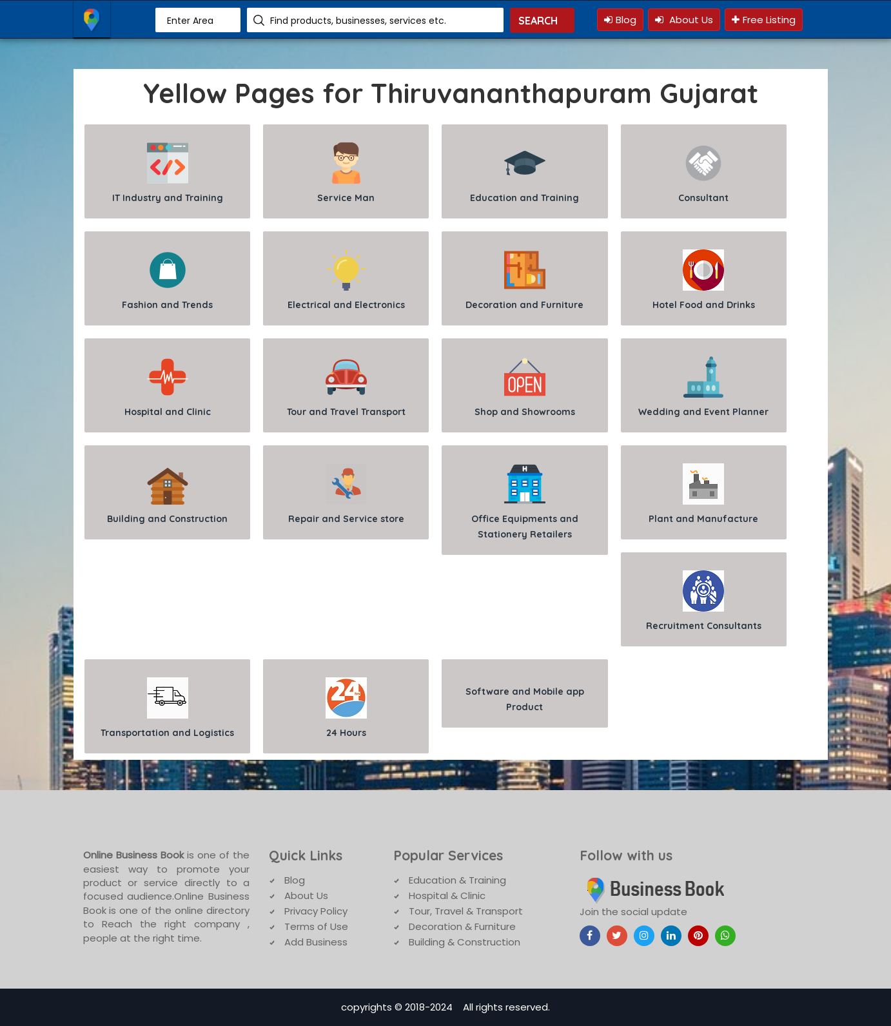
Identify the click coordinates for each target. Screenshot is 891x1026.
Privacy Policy (316, 911)
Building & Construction (464, 942)
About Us (684, 19)
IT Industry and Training (167, 173)
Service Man (346, 173)
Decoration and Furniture (524, 280)
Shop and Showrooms (525, 387)
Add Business (316, 942)
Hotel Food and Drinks (703, 280)
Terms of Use (316, 926)
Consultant (703, 173)
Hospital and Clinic (167, 387)
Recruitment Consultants (703, 601)
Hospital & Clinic (447, 895)
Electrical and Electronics (346, 280)
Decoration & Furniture (462, 926)
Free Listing (764, 19)
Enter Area (190, 20)
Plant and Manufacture (703, 494)
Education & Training (457, 880)
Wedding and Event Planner (703, 387)
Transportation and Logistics (167, 708)
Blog (620, 19)
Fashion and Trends (167, 280)
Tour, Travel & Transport (466, 911)
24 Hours (346, 708)
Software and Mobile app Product (524, 699)
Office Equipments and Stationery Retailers (524, 501)
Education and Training (524, 173)
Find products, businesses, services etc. (358, 20)
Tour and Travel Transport (346, 387)
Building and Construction (167, 494)
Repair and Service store (346, 494)
